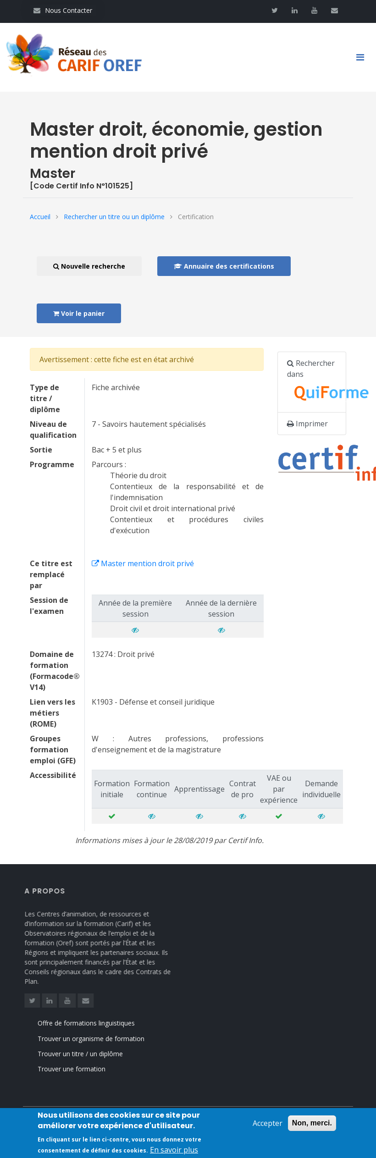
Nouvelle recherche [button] (89, 266)
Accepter (267, 1126)
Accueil (40, 216)
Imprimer (307, 424)
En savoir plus (174, 1152)
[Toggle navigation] (363, 57)
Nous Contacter (62, 10)
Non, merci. (312, 1126)
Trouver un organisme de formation (100, 1038)
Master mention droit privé (143, 563)
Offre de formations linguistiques (95, 1023)
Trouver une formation (81, 1068)
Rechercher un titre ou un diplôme (114, 216)
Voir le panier (79, 313)
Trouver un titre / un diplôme (90, 1053)
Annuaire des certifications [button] (224, 266)
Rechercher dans (316, 382)
